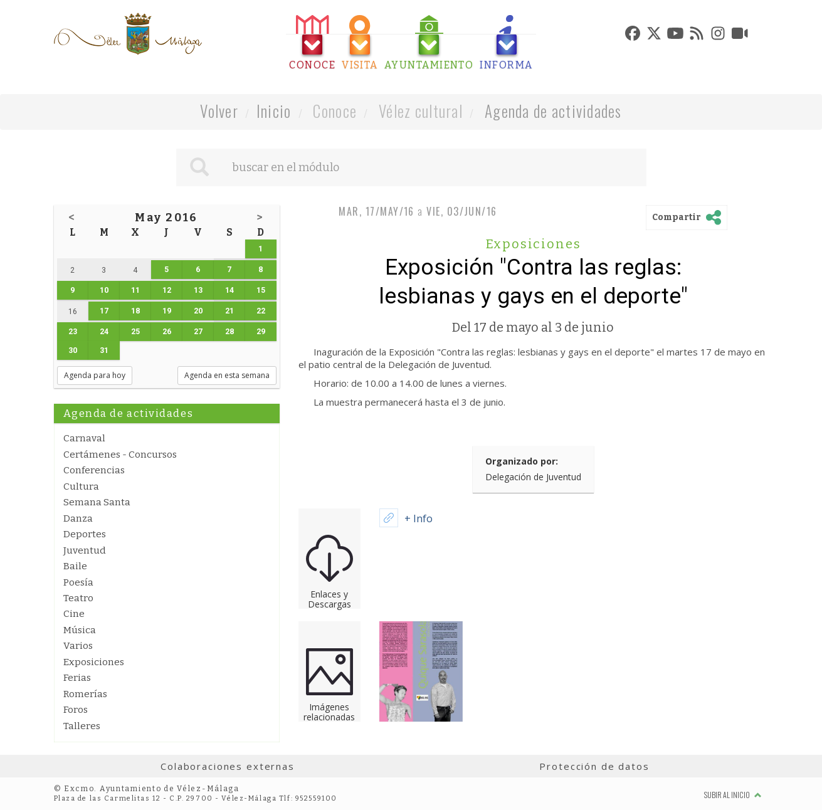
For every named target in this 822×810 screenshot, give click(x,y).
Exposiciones (93, 662)
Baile (75, 566)
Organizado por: (521, 461)
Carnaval (84, 438)
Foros (75, 709)
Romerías (85, 694)
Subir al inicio (733, 794)
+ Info (418, 518)
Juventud (84, 550)
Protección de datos (594, 766)
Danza (78, 518)
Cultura (81, 486)
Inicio (274, 110)
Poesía (78, 582)
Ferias (77, 677)
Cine (74, 613)
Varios (78, 645)
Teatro (78, 598)
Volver (219, 110)
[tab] (312, 43)
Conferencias (94, 470)
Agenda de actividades (553, 110)
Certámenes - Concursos (120, 454)
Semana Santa (96, 502)
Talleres (81, 726)
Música (79, 630)
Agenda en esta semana (227, 375)
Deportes (84, 534)
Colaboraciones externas (228, 766)
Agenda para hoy (94, 375)
